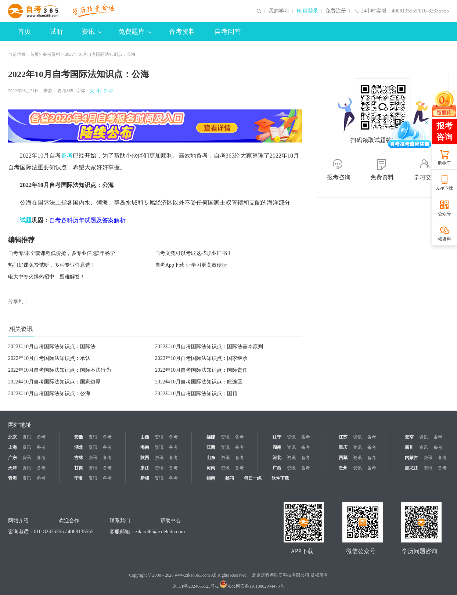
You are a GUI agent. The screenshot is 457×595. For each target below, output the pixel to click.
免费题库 (134, 31)
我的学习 (279, 11)
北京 (12, 437)
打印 (107, 90)
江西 (210, 447)
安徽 (78, 437)
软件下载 (280, 478)
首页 (24, 31)
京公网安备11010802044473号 (252, 586)
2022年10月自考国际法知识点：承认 (49, 358)
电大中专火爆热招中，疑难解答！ (46, 277)
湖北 (78, 447)
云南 (409, 437)
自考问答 (228, 31)
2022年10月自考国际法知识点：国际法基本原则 (209, 346)
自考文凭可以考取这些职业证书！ (193, 253)
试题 (26, 220)
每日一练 (253, 478)
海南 (144, 447)
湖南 (277, 447)
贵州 (343, 467)
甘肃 (78, 467)
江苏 (343, 437)
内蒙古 (411, 457)
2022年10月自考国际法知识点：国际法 (52, 346)
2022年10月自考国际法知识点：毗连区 (198, 382)
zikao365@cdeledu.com (160, 531)
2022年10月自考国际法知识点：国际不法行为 (59, 370)
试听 (56, 31)
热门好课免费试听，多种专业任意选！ (52, 265)
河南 (210, 467)
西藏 (343, 457)
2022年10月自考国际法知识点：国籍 (196, 393)
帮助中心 (170, 520)
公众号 (444, 213)
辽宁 (277, 437)
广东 (12, 457)
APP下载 (444, 188)
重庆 (343, 447)
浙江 (144, 467)
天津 (12, 467)
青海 (12, 478)
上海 (12, 447)
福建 (210, 437)
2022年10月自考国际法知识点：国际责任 (201, 370)
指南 (210, 478)
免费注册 (335, 11)
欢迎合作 (69, 520)
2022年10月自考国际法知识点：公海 (49, 393)
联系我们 (119, 520)
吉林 (78, 457)
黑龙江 (411, 467)
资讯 (91, 31)
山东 (210, 457)
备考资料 (182, 31)
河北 (277, 457)
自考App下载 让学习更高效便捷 (191, 265)
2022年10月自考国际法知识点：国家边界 (54, 382)
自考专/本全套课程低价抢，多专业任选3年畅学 (61, 253)
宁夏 (78, 478)
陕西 (144, 457)
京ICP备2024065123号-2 (196, 586)
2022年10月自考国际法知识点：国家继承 (201, 358)
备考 (67, 155)
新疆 (144, 478)
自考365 (65, 90)
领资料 (444, 239)
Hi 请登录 (307, 11)
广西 (277, 467)
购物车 (444, 163)
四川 (409, 447)
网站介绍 (18, 520)
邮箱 (229, 478)
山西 (144, 437)
